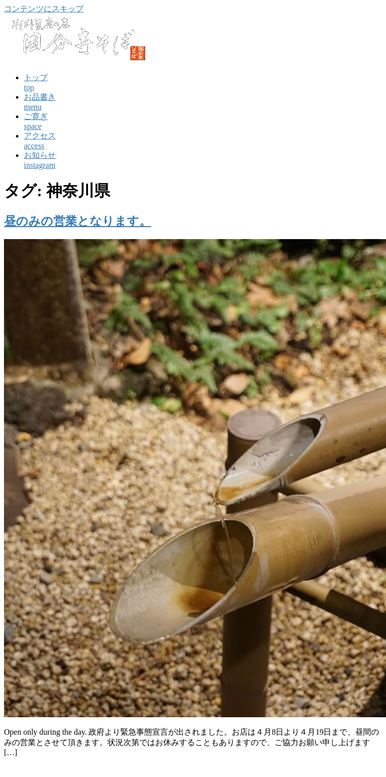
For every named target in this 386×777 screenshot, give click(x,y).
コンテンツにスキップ (44, 8)
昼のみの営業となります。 (77, 221)
